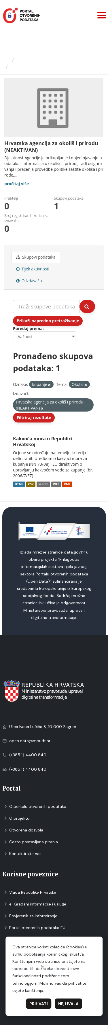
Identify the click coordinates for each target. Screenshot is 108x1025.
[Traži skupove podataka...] (46, 306)
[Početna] (6, 59)
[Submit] (87, 306)
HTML (19, 484)
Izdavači (26, 59)
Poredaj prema (28, 328)
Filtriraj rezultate (34, 417)
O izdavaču (29, 280)
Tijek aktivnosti (32, 269)
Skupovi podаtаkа (36, 257)
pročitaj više (16, 183)
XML (67, 484)
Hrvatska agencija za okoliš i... (49, 67)
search (43, 484)
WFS (56, 484)
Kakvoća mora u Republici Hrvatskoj (42, 441)
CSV (30, 484)
